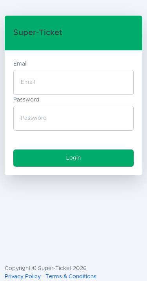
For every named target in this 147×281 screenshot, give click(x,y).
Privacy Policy (23, 276)
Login (73, 158)
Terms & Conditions (70, 276)
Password (26, 100)
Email (20, 64)
